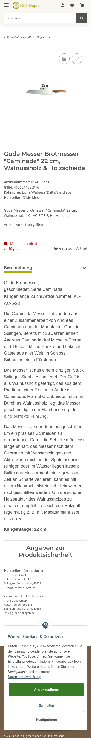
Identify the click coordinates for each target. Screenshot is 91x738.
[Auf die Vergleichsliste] (64, 58)
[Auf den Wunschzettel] (77, 58)
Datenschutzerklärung (24, 677)
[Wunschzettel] (72, 5)
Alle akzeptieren (46, 689)
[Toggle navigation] (6, 3)
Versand (59, 736)
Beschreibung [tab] (18, 267)
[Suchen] (40, 18)
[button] (62, 5)
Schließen (46, 706)
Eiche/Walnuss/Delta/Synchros (46, 192)
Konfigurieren (46, 720)
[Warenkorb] (82, 5)
